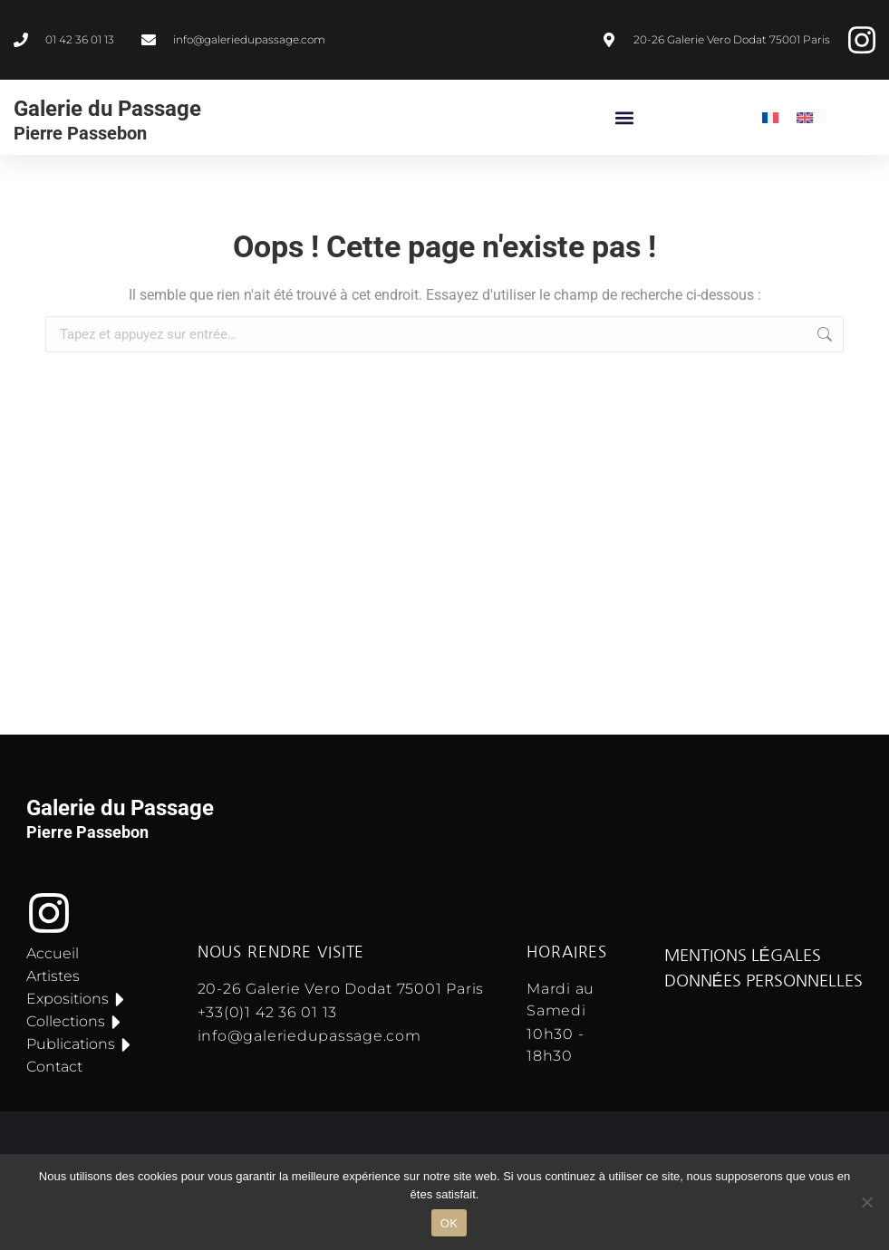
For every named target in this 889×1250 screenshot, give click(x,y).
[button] (625, 117)
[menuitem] (770, 117)
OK (449, 1223)
